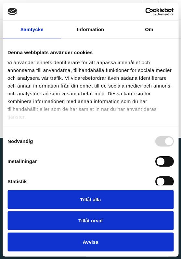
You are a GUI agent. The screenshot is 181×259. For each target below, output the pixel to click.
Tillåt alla (90, 199)
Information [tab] (90, 29)
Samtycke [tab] (32, 29)
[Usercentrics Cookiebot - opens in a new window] (145, 11)
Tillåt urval (90, 220)
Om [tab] (149, 29)
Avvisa (90, 241)
